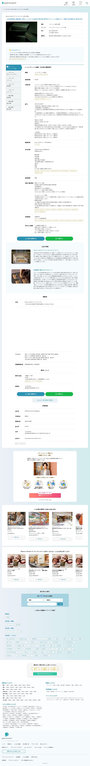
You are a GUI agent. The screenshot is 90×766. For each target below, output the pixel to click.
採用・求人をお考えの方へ (13, 751)
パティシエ (49, 685)
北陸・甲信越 (5, 693)
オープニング (19, 706)
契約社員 (52, 691)
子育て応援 (5, 706)
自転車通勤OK (12, 718)
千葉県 (16, 687)
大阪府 (7, 685)
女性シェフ (39, 706)
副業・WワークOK (15, 722)
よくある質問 (25, 757)
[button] (5, 33)
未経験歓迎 (35, 718)
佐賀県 (13, 700)
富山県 (14, 693)
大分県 (26, 700)
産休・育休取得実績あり (37, 725)
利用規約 (4, 760)
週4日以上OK (5, 713)
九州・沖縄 (4, 700)
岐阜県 (15, 689)
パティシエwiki (37, 747)
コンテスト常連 (12, 708)
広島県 (7, 695)
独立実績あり (5, 708)
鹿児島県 (34, 700)
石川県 (18, 693)
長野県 (31, 693)
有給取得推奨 (28, 725)
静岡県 (11, 689)
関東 (3, 687)
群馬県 (33, 687)
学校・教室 (77, 699)
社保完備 (24, 713)
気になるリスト (43, 744)
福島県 (35, 691)
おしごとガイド (28, 747)
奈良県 (24, 685)
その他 (80, 685)
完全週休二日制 (19, 727)
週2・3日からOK (21, 711)
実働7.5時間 (39, 708)
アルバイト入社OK (22, 723)
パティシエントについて (8, 757)
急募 (31, 718)
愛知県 (7, 689)
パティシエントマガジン (16, 747)
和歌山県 (28, 685)
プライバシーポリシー (14, 760)
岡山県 (11, 695)
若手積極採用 (11, 720)
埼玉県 (20, 687)
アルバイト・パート (59, 691)
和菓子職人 (68, 685)
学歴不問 (17, 720)
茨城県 (24, 687)
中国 (3, 695)
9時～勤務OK (18, 713)
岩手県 (23, 691)
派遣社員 (65, 691)
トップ (3, 9)
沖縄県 (39, 700)
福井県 (23, 693)
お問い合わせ (34, 757)
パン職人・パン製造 (55, 685)
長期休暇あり (12, 727)
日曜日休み (22, 725)
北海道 (10, 691)
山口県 (24, 695)
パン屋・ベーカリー (58, 699)
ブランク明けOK (6, 723)
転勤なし (33, 716)
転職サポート (5, 747)
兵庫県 (11, 685)
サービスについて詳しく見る (45, 499)
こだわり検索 (17, 744)
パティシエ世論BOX (48, 747)
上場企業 (18, 708)
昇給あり (4, 715)
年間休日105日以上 (6, 725)
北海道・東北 (5, 691)
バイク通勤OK (5, 718)
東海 (3, 689)
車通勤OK (39, 716)
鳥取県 (20, 695)
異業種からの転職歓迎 (31, 720)
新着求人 (10, 744)
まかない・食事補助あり (26, 716)
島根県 (15, 695)
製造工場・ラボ (66, 699)
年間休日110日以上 (15, 725)
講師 (73, 685)
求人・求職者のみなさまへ (27, 760)
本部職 (76, 685)
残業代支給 (15, 715)
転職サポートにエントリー (45, 494)
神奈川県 (12, 687)
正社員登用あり (27, 715)
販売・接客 (63, 685)
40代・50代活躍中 (14, 723)
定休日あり (33, 708)
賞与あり (9, 715)
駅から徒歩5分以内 (11, 706)
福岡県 (9, 700)
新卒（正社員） (71, 691)
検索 (60, 604)
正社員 (48, 691)
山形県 (31, 691)
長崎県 (18, 700)
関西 (3, 685)
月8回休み (36, 723)
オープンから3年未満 (25, 708)
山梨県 (27, 693)
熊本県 (22, 700)
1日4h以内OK (11, 713)
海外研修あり (19, 718)
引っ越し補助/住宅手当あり (33, 713)
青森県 (18, 691)
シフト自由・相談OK (6, 711)
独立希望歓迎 (23, 720)
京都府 (20, 685)
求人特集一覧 (26, 744)
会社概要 (18, 757)
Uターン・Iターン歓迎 (7, 722)
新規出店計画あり (32, 706)
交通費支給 (20, 715)
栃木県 (29, 687)
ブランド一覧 (34, 744)
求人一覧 (7, 9)
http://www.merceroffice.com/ (33, 438)
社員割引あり (17, 716)
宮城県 (14, 691)
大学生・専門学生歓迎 (24, 722)
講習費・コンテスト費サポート (8, 716)
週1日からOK (14, 711)
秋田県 (27, 691)
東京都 (7, 687)
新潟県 (10, 693)
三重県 (20, 689)
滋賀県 (15, 685)
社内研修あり (25, 718)
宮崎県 (30, 700)
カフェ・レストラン (50, 699)
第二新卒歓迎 (5, 720)
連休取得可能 (29, 723)
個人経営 (25, 706)
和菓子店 (72, 699)
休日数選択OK (5, 727)
